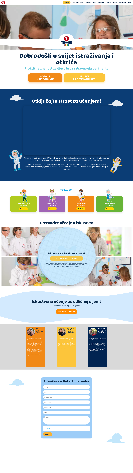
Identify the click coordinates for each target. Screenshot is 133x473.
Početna (67, 2)
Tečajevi (108, 2)
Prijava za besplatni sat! (66, 259)
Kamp (115, 2)
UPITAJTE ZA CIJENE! (66, 312)
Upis (94, 2)
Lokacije (88, 2)
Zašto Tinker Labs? (77, 2)
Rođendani (122, 2)
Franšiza (101, 2)
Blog (129, 2)
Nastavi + (23, 209)
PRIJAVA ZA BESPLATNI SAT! (84, 77)
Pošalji (47, 435)
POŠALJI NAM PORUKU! (45, 77)
